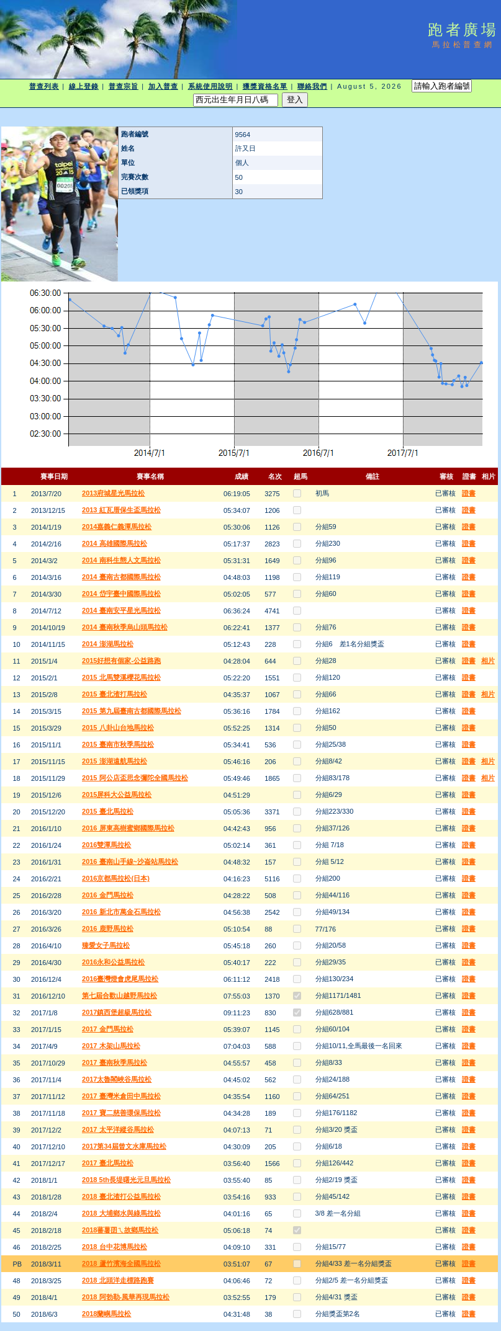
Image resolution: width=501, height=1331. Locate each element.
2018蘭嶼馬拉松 (106, 1313)
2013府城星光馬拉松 (113, 493)
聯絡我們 (312, 86)
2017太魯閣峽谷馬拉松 (116, 1079)
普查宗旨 (123, 86)
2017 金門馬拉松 (107, 1029)
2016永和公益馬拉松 (113, 962)
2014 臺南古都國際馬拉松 (121, 577)
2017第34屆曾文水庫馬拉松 (124, 1146)
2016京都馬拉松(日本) (116, 878)
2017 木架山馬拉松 (111, 1045)
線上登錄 (84, 86)
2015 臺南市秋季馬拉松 (118, 744)
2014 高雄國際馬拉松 (114, 543)
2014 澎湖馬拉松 (107, 644)
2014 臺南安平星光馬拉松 (121, 610)
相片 (488, 660)
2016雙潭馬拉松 (106, 844)
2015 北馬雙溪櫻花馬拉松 (121, 677)
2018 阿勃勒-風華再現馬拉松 (125, 1297)
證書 (469, 493)
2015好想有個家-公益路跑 (121, 660)
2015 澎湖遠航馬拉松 (114, 761)
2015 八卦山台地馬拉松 (118, 727)
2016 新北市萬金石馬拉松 (121, 911)
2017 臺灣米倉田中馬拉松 (121, 1096)
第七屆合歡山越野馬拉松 (119, 995)
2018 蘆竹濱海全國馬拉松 (121, 1263)
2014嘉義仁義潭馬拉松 (116, 526)
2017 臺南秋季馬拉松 (114, 1062)
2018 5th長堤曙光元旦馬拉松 (126, 1179)
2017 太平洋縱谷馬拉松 (118, 1129)
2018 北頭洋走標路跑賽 (118, 1280)
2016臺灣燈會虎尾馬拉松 (120, 978)
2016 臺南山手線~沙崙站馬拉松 (130, 861)
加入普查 (163, 86)
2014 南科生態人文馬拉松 (121, 560)
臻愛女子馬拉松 (106, 945)
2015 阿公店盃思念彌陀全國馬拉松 (135, 777)
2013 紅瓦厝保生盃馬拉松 (121, 510)
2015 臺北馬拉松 (107, 811)
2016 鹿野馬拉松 (107, 928)
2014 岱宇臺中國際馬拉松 (121, 593)
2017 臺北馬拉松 (107, 1163)
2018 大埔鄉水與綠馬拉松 (121, 1213)
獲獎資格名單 (265, 86)
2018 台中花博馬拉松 (114, 1246)
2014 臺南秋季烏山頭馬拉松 (125, 627)
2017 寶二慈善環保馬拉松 (121, 1112)
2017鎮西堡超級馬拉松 (116, 1012)
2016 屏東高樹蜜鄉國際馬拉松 (128, 828)
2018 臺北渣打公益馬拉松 (121, 1196)
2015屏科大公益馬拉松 (116, 794)
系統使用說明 (210, 86)
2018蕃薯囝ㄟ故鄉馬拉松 (120, 1230)
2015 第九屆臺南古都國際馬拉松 (131, 710)
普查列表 (44, 86)
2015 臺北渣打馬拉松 (114, 694)
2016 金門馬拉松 (107, 895)
